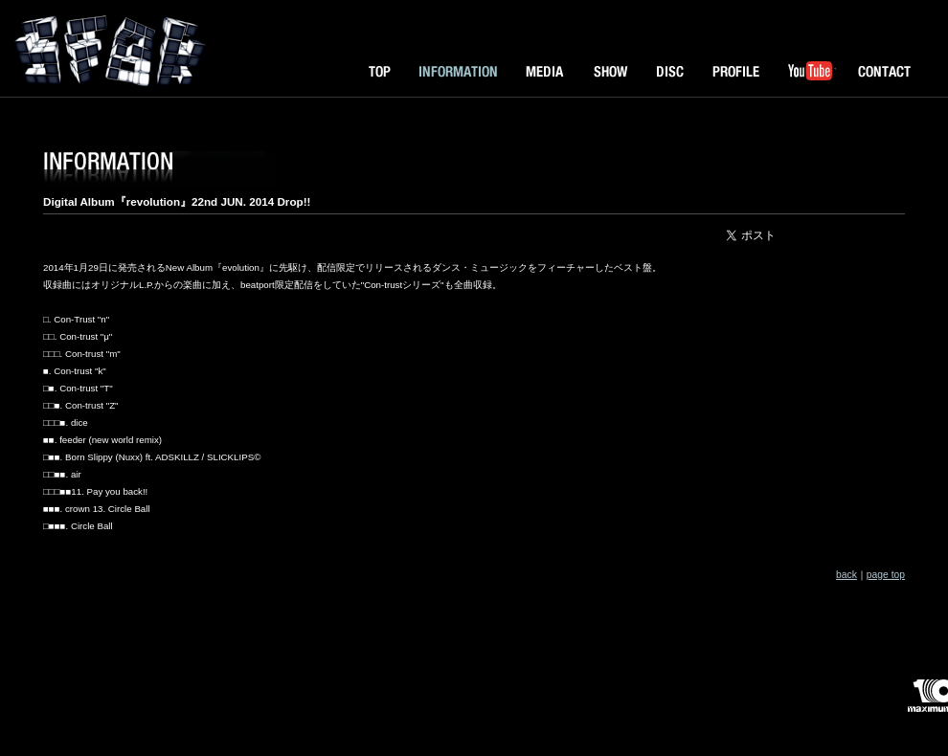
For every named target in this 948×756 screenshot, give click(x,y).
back (846, 574)
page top (886, 574)
